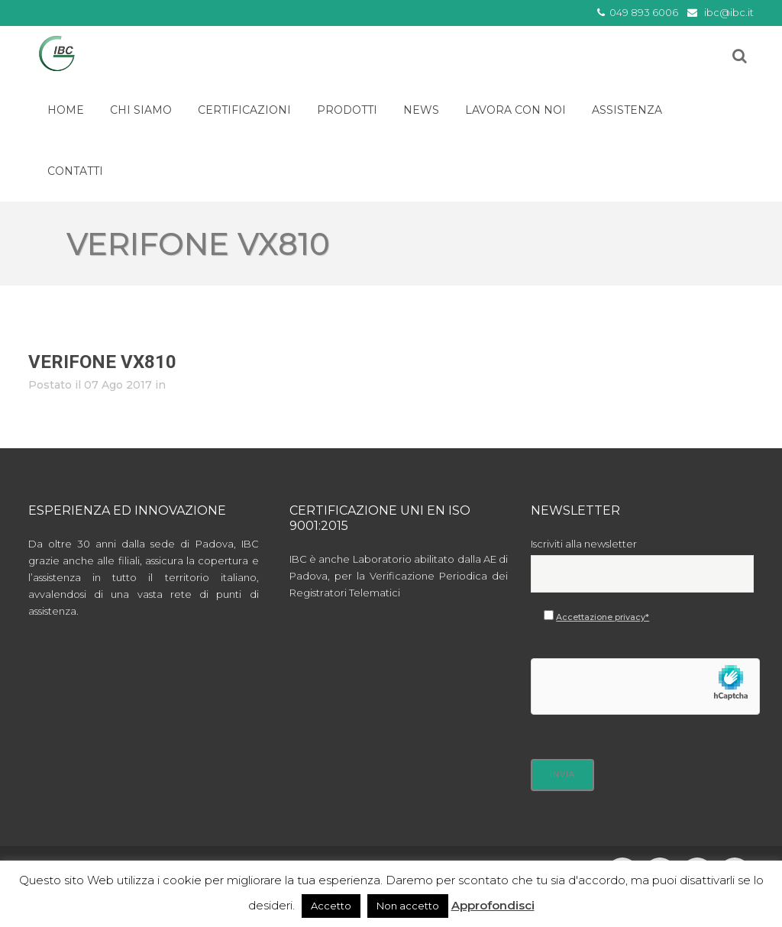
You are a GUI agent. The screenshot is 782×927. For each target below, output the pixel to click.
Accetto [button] (331, 906)
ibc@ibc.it (729, 12)
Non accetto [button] (407, 906)
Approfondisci (493, 905)
